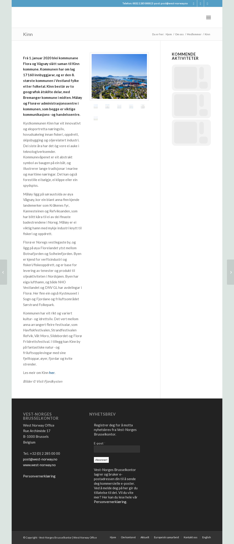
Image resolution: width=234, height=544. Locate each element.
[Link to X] (200, 3)
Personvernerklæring (39, 476)
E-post (99, 443)
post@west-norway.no (40, 459)
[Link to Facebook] (193, 3)
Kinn (28, 34)
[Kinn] (3, 272)
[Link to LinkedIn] (207, 3)
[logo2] (57, 17)
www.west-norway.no (39, 465)
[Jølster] (230, 272)
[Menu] (208, 17)
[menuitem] (208, 17)
